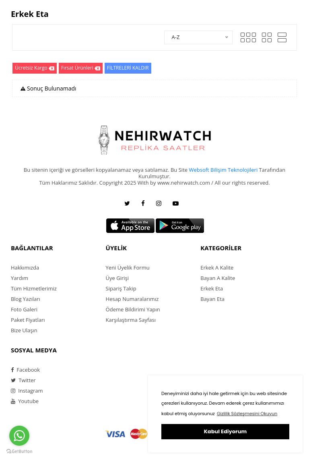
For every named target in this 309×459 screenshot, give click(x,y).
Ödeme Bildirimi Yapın (133, 309)
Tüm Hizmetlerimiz (34, 288)
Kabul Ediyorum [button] (225, 431)
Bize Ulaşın (24, 330)
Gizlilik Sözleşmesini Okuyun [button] (247, 413)
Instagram (27, 390)
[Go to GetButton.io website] (19, 451)
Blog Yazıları (25, 299)
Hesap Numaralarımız (132, 299)
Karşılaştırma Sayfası (131, 320)
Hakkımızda (25, 267)
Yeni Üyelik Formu (128, 267)
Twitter (23, 380)
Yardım (19, 278)
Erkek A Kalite (216, 267)
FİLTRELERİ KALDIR (128, 67)
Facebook (25, 369)
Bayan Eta (212, 299)
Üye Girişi (117, 278)
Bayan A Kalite (217, 278)
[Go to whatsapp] (19, 436)
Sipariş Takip (121, 288)
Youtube (25, 401)
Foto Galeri (24, 309)
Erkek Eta (211, 288)
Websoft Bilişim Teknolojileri (223, 169)
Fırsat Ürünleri (80, 68)
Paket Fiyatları (28, 320)
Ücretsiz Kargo (34, 68)
